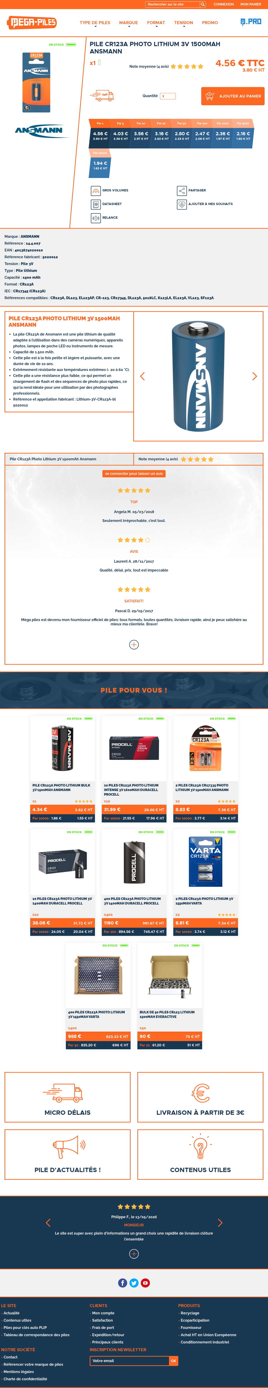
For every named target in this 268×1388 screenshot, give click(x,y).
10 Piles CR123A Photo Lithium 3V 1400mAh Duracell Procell (62, 901)
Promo (210, 22)
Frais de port (103, 1327)
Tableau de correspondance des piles (36, 1335)
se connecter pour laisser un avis (134, 473)
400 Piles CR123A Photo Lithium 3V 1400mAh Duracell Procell (132, 901)
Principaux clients (107, 1342)
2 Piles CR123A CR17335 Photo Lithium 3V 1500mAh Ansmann (202, 787)
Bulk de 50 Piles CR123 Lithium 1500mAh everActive (167, 1014)
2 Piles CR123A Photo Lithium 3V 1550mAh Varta (204, 901)
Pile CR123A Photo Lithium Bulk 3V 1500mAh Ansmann (61, 787)
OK (173, 1361)
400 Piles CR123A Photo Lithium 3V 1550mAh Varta (96, 1014)
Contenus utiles (17, 1320)
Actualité (12, 1313)
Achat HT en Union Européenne (208, 1335)
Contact (10, 1357)
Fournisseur (191, 1327)
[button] (142, 376)
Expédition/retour (108, 1335)
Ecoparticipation (195, 1320)
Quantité (159, 96)
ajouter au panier (240, 96)
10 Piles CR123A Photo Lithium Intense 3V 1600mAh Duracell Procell (131, 790)
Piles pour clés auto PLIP (25, 1327)
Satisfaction (102, 1320)
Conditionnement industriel (205, 1342)
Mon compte (103, 1313)
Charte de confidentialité (25, 1379)
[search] (203, 5)
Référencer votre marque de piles (33, 1364)
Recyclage (190, 1313)
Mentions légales (19, 1372)
